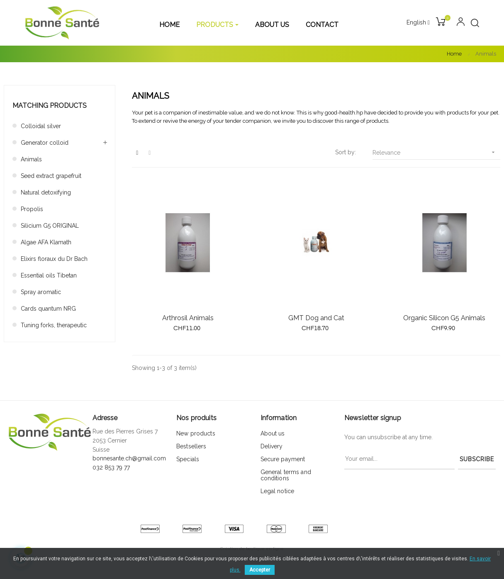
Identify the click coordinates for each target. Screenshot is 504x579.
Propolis (32, 209)
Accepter (259, 570)
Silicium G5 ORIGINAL (50, 225)
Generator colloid (44, 142)
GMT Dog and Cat (316, 318)
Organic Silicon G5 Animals (444, 318)
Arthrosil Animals (188, 318)
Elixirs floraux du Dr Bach (54, 258)
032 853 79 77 (111, 467)
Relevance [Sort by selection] (436, 152)
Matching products (49, 105)
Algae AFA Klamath (46, 242)
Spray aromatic (41, 292)
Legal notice (278, 491)
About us (273, 433)
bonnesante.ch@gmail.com (129, 458)
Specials (187, 459)
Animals (31, 159)
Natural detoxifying (46, 192)
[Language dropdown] (418, 22)
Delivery (272, 446)
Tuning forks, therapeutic (54, 325)
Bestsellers (191, 446)
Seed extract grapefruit (51, 176)
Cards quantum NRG (48, 308)
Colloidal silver (41, 126)
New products (195, 433)
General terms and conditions (286, 475)
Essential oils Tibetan (49, 275)
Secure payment (283, 459)
